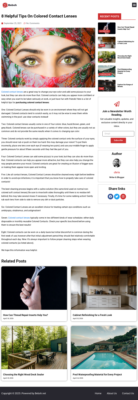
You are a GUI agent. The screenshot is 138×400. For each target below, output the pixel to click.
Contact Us (128, 393)
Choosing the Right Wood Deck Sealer (125, 57)
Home (98, 393)
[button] (134, 5)
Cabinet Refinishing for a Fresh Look (126, 42)
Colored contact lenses (12, 92)
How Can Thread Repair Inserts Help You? (126, 28)
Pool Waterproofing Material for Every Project (125, 71)
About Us (112, 393)
